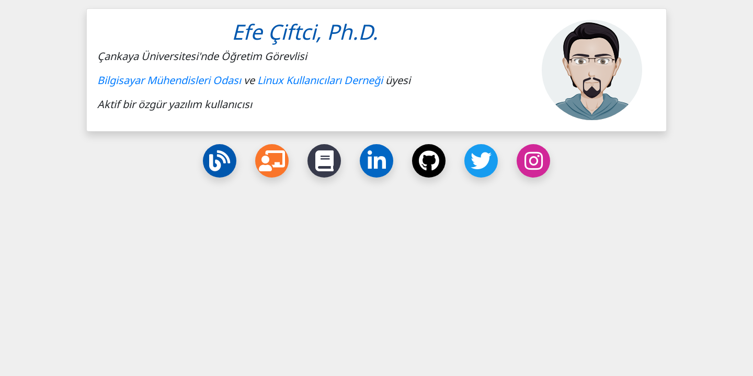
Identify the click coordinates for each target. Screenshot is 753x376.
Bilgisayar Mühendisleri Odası (169, 80)
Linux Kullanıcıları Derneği (320, 80)
